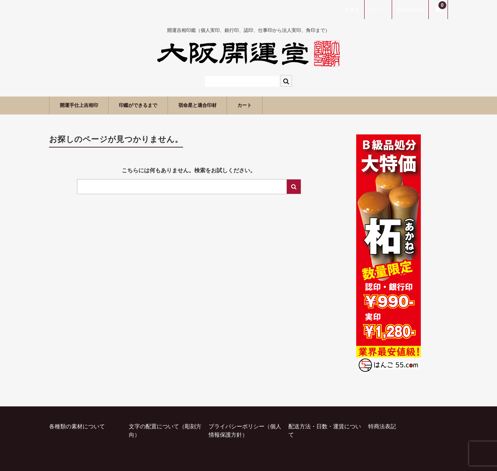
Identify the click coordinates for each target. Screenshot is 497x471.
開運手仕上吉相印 (85, 105)
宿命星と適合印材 (230, 105)
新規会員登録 (410, 9)
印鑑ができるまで (157, 105)
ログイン (378, 9)
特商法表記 (382, 426)
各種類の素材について (77, 426)
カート (287, 105)
